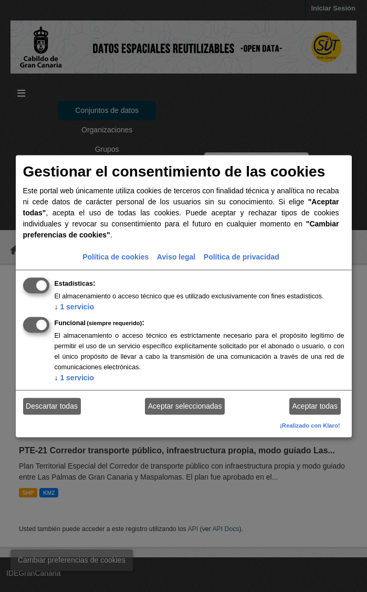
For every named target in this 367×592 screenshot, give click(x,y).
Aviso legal (176, 256)
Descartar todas (52, 406)
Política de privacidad (241, 256)
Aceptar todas (315, 406)
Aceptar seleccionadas (185, 406)
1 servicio (75, 306)
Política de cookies (115, 256)
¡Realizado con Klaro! (310, 425)
